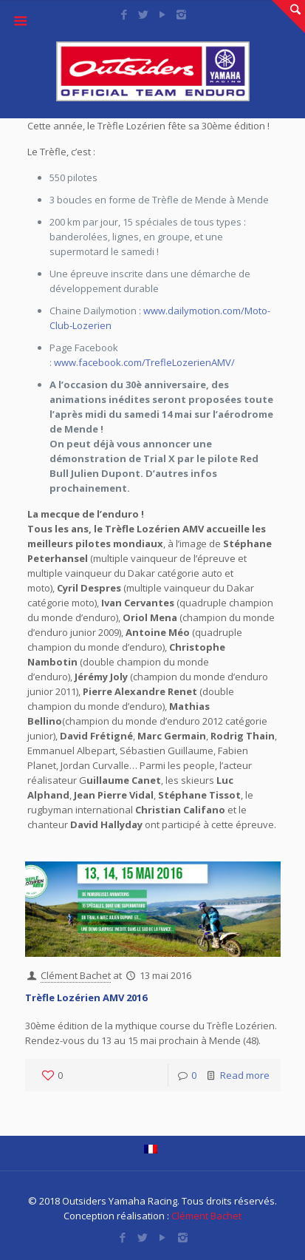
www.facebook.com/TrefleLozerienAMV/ (144, 362)
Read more (245, 1075)
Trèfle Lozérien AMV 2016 (86, 997)
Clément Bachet (76, 975)
